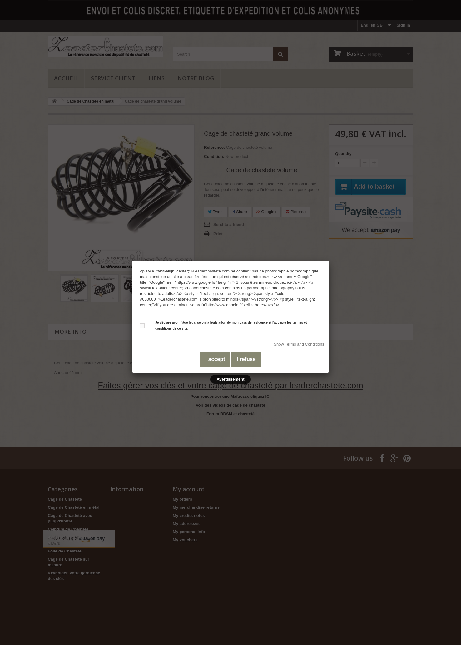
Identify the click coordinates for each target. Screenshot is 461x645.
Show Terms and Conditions (299, 344)
